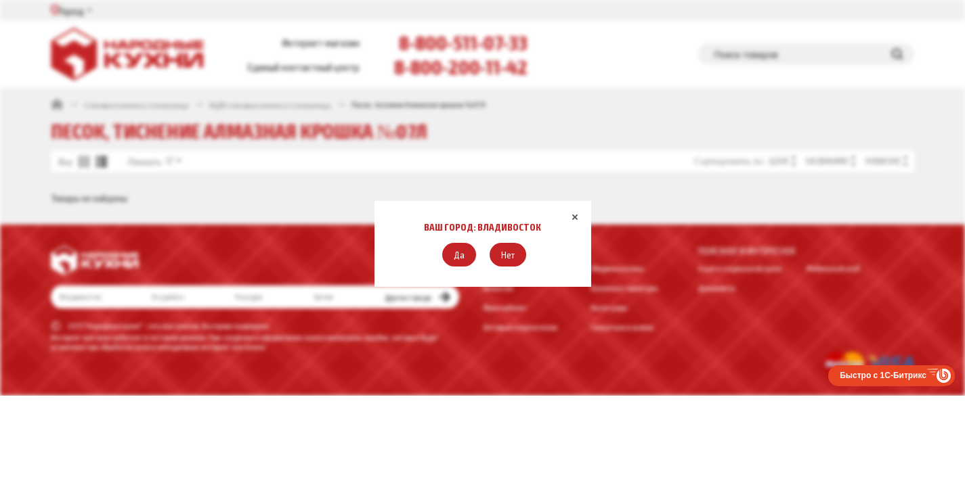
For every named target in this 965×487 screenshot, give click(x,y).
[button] (459, 254)
